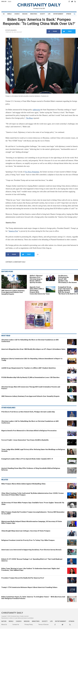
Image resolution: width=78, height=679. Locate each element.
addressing (36, 110)
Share (52, 31)
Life (49, 14)
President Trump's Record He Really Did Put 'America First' (22, 578)
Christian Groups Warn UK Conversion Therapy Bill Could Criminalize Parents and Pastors (30, 387)
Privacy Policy (29, 624)
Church (16, 14)
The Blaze (29, 118)
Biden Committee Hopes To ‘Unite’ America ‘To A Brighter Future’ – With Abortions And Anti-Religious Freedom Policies (33, 597)
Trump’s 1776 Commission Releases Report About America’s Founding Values (29, 587)
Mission (24, 14)
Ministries (33, 14)
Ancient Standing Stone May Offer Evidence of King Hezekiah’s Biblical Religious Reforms (30, 469)
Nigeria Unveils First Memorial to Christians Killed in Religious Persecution (28, 431)
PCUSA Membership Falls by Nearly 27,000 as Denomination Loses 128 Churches (30, 377)
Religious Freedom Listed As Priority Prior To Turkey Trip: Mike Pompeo (28, 540)
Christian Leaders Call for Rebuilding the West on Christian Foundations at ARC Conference (30, 340)
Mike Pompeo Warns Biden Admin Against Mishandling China (23, 484)
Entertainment (58, 14)
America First (13, 231)
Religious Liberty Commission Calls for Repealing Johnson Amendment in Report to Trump (31, 359)
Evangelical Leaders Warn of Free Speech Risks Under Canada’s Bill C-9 (27, 459)
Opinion (68, 14)
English (3, 1)
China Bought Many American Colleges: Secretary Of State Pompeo (25, 531)
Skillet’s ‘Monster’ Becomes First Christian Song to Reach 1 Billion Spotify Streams (36, 279)
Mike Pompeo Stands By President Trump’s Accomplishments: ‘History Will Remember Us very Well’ (33, 513)
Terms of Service (43, 624)
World (9, 14)
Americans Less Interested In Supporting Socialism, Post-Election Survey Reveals (31, 550)
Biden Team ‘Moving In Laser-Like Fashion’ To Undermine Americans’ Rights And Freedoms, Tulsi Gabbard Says (30, 569)
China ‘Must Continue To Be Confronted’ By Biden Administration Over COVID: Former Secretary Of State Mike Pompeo (32, 494)
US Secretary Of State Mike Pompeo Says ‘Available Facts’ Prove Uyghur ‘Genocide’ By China (32, 503)
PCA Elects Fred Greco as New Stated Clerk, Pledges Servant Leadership (28, 412)
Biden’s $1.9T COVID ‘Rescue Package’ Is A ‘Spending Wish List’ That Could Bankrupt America (31, 560)
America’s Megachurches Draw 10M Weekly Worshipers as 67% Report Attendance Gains (33, 349)
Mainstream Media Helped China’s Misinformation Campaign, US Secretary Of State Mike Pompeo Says (31, 522)
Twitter (72, 1)
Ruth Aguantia (11, 30)
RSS (75, 1)
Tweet (67, 31)
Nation (3, 621)
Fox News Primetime (32, 172)
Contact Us (15, 624)
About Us (4, 624)
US (4, 14)
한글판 (9, 1)
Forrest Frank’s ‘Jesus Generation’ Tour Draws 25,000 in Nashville (25, 440)
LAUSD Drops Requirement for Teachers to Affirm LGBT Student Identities (28, 368)
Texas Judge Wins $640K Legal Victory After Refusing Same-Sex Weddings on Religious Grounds (33, 450)
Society (42, 14)
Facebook (69, 1)
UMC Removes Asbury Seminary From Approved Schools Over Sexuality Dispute (13, 292)
